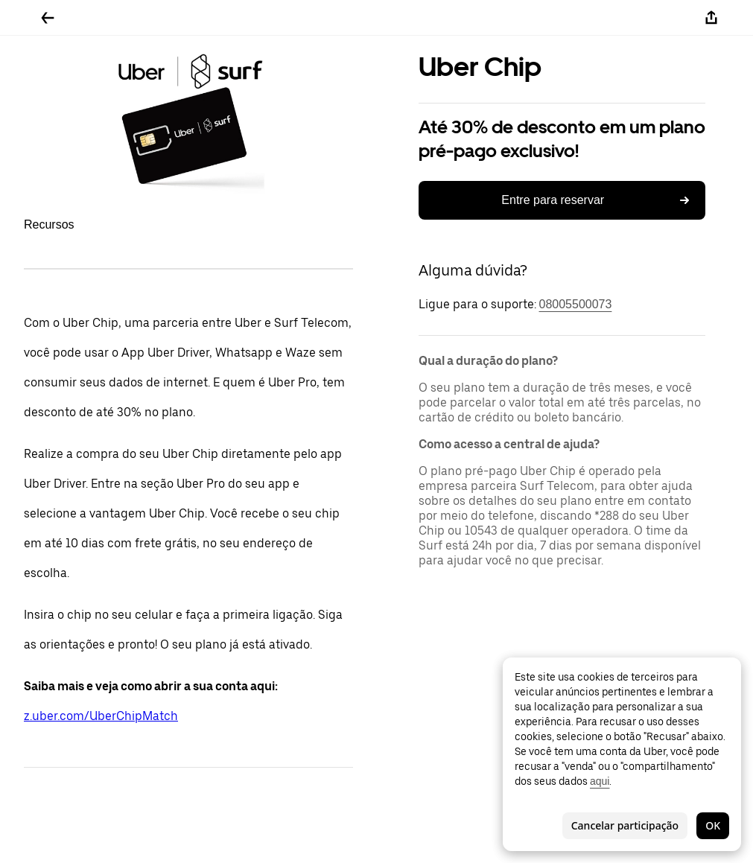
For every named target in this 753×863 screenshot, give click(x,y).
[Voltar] (48, 18)
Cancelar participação (625, 825)
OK (712, 825)
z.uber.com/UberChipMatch (101, 716)
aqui (599, 781)
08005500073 (575, 304)
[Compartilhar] (711, 18)
